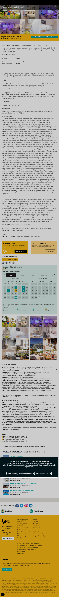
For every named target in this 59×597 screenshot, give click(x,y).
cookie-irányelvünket (45, 463)
